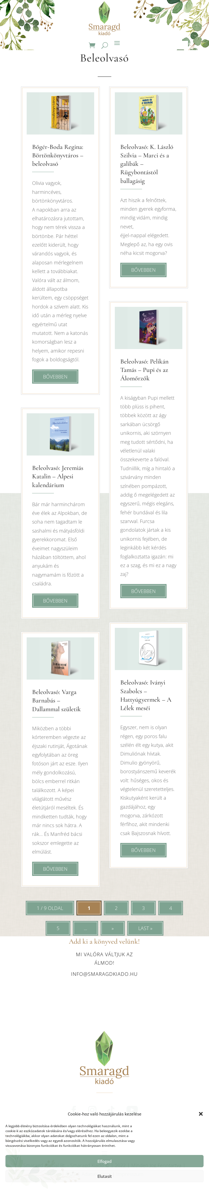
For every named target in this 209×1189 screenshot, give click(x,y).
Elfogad (104, 1161)
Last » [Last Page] (145, 928)
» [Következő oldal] (113, 928)
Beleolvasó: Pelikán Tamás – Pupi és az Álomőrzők (144, 369)
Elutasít (104, 1176)
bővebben (55, 376)
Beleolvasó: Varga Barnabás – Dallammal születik (56, 700)
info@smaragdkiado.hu (104, 974)
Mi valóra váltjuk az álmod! (104, 958)
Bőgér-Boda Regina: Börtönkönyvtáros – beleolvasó (57, 155)
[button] (201, 1114)
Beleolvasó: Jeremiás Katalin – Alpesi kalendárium (57, 476)
